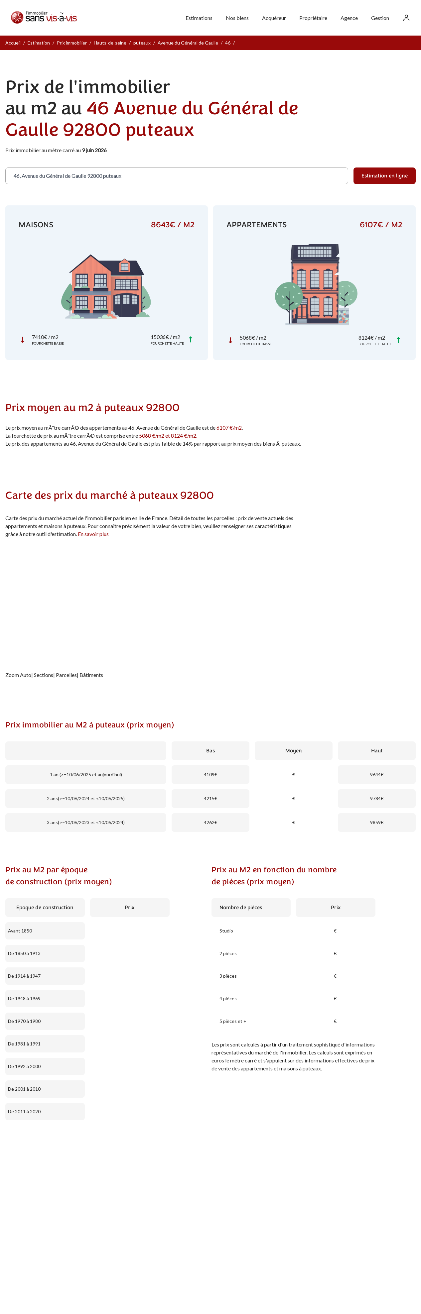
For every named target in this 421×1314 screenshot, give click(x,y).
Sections (43, 675)
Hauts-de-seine (110, 43)
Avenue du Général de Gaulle (188, 43)
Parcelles (66, 675)
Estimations (199, 18)
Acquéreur (274, 18)
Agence (349, 18)
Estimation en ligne (384, 175)
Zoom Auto (18, 675)
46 (227, 43)
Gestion (380, 18)
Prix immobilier (72, 43)
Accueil (13, 43)
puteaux (142, 43)
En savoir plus (93, 534)
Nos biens (237, 18)
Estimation (39, 43)
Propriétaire (313, 18)
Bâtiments (91, 675)
